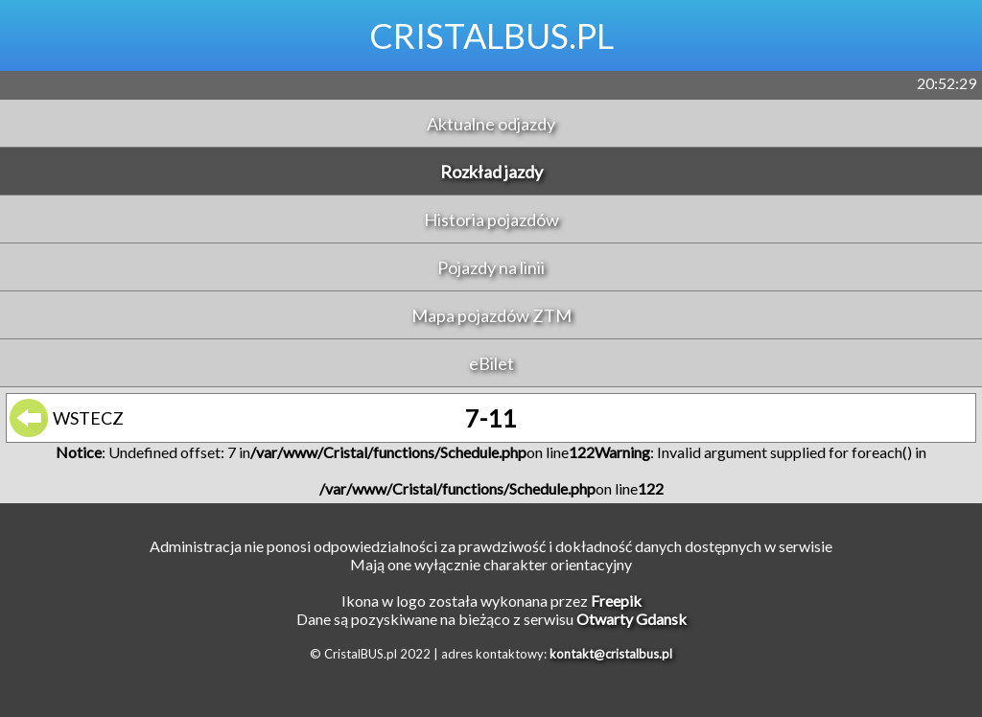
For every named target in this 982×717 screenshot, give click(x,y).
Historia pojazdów (491, 219)
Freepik (616, 600)
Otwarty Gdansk (631, 619)
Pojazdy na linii (491, 267)
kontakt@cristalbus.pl (610, 653)
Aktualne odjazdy (491, 123)
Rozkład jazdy (491, 171)
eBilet (491, 363)
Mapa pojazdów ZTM (491, 315)
